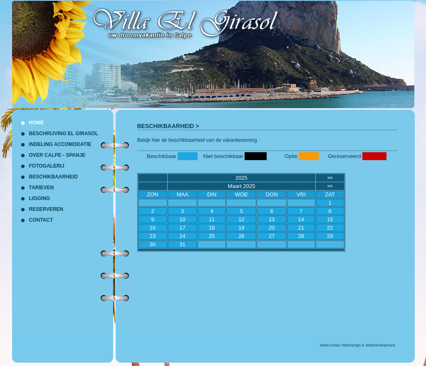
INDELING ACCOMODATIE (60, 144)
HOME (36, 123)
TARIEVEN (41, 187)
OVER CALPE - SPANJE (57, 155)
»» (329, 178)
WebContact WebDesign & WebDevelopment (357, 345)
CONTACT (41, 220)
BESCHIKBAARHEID (165, 126)
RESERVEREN (46, 209)
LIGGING (39, 198)
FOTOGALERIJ (46, 166)
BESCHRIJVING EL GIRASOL (63, 133)
